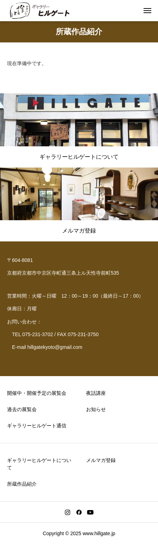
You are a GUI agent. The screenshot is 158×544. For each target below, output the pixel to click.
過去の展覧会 (22, 409)
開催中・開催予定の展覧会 (36, 393)
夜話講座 (96, 393)
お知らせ (96, 409)
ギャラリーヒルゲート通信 (36, 425)
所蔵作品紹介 (22, 484)
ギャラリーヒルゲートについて (39, 463)
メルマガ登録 (101, 460)
